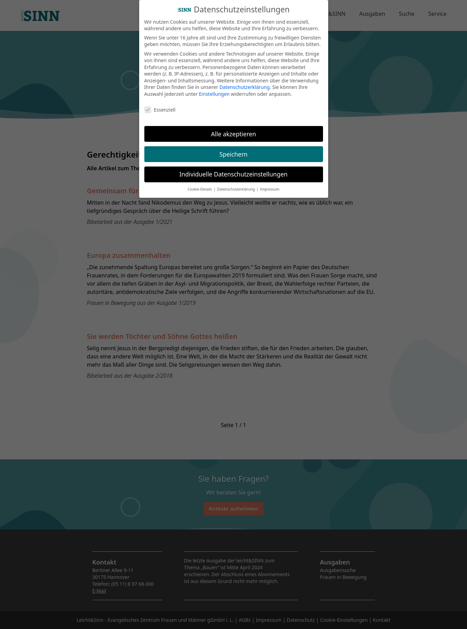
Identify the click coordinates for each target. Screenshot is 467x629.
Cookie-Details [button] (200, 185)
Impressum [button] (269, 185)
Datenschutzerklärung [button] (236, 185)
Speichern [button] (234, 150)
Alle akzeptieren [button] (233, 130)
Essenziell (160, 105)
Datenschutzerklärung (244, 83)
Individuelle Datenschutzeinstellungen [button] (233, 170)
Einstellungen (214, 90)
